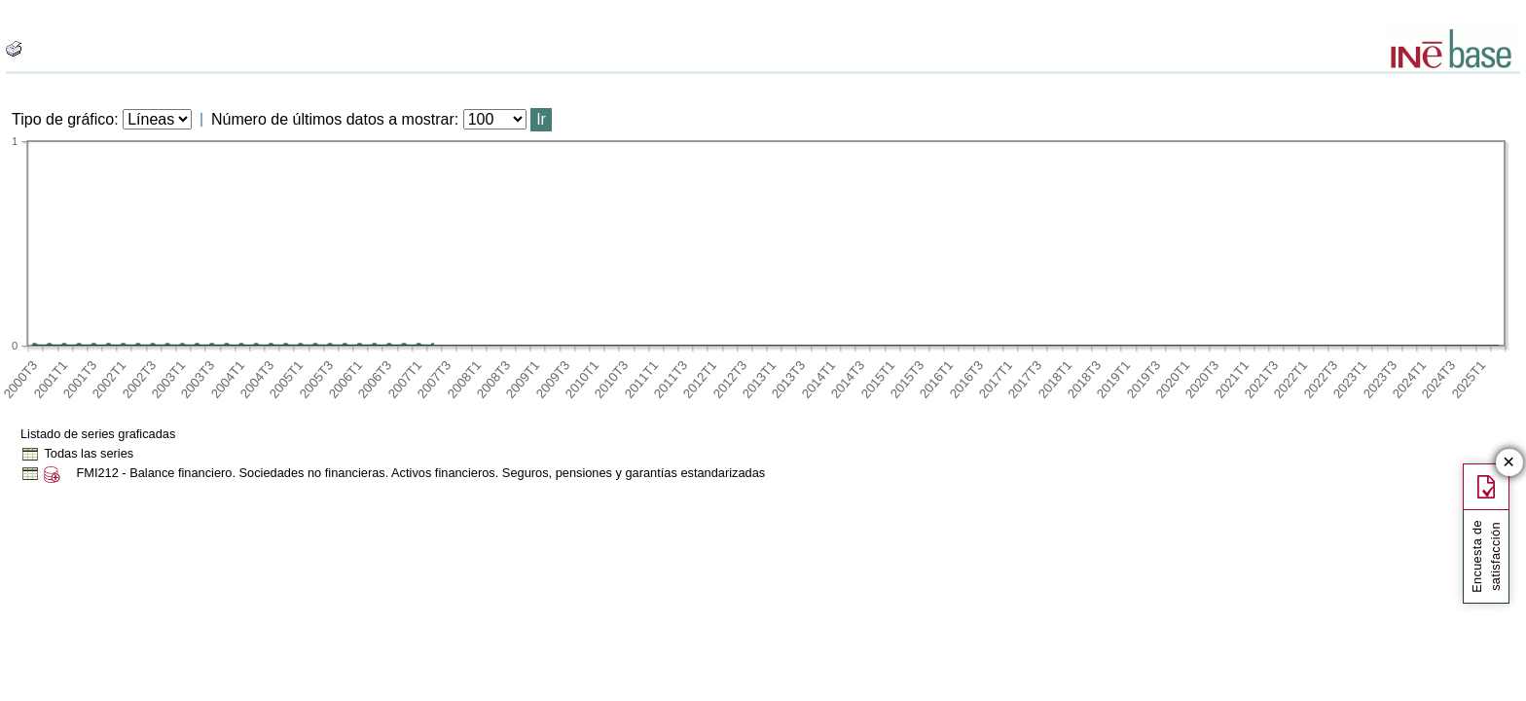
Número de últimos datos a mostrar (332, 119)
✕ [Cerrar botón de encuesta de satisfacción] (1509, 463)
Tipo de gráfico (63, 119)
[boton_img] (13, 48)
